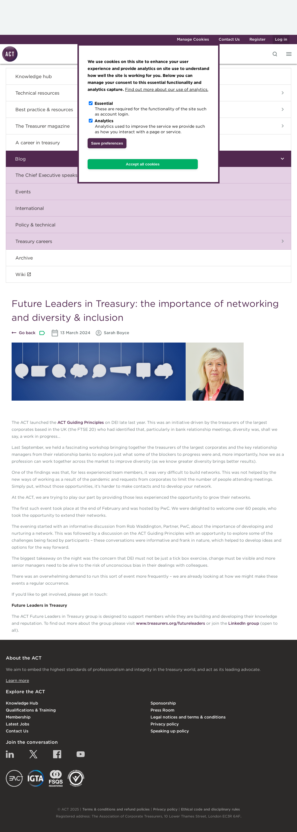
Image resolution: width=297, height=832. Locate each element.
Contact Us (229, 39)
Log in (281, 39)
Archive (24, 258)
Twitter (33, 754)
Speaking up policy (170, 731)
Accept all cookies (143, 164)
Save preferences (107, 143)
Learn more (17, 680)
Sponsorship (163, 703)
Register (257, 39)
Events (23, 192)
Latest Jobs (17, 724)
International (29, 208)
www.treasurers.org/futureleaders (170, 623)
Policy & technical (35, 225)
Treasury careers (33, 241)
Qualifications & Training (31, 710)
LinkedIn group (243, 623)
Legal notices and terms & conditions (188, 717)
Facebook (57, 754)
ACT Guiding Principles (80, 422)
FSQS (56, 778)
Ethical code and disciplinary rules (210, 809)
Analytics (104, 120)
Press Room (162, 710)
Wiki (20, 274)
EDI (76, 778)
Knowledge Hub (22, 703)
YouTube (81, 754)
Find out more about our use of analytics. (166, 89)
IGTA (36, 778)
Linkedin (10, 754)
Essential (104, 103)
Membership (18, 717)
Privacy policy (165, 724)
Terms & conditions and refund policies (116, 809)
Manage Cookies (193, 39)
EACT (14, 778)
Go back (27, 332)
